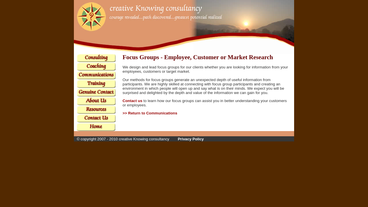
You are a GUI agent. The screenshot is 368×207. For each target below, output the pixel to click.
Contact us (132, 101)
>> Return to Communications (149, 113)
